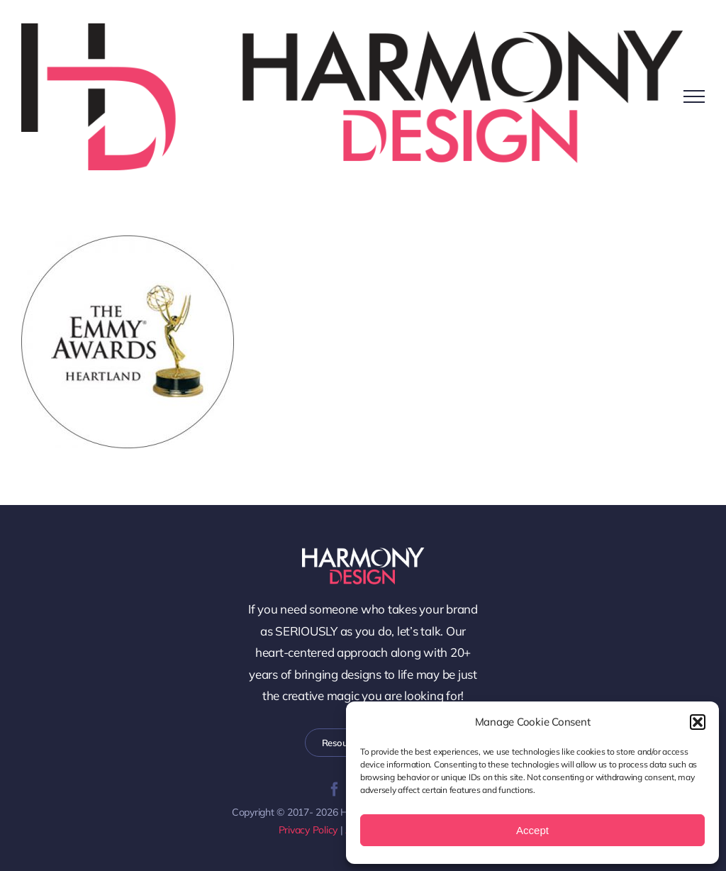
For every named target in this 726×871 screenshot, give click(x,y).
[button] (698, 722)
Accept (532, 830)
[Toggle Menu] (694, 96)
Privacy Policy (308, 829)
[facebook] (335, 789)
